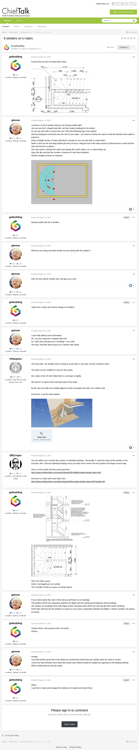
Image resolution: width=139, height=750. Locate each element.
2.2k (12, 473)
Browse (7, 21)
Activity (18, 20)
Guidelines (28, 26)
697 (12, 377)
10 (19, 377)
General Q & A (34, 49)
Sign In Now (69, 724)
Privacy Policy (75, 747)
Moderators (41, 26)
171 (19, 473)
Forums (5, 26)
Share (110, 47)
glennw (15, 120)
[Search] (116, 20)
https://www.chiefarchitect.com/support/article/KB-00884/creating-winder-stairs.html (66, 472)
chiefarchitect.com (102, 4)
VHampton (16, 359)
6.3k (12, 138)
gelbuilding (19, 46)
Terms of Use (61, 747)
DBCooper (16, 455)
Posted (41, 57)
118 (19, 138)
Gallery (16, 26)
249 (15, 75)
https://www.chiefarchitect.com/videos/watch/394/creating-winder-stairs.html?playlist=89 (68, 481)
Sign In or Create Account (123, 12)
